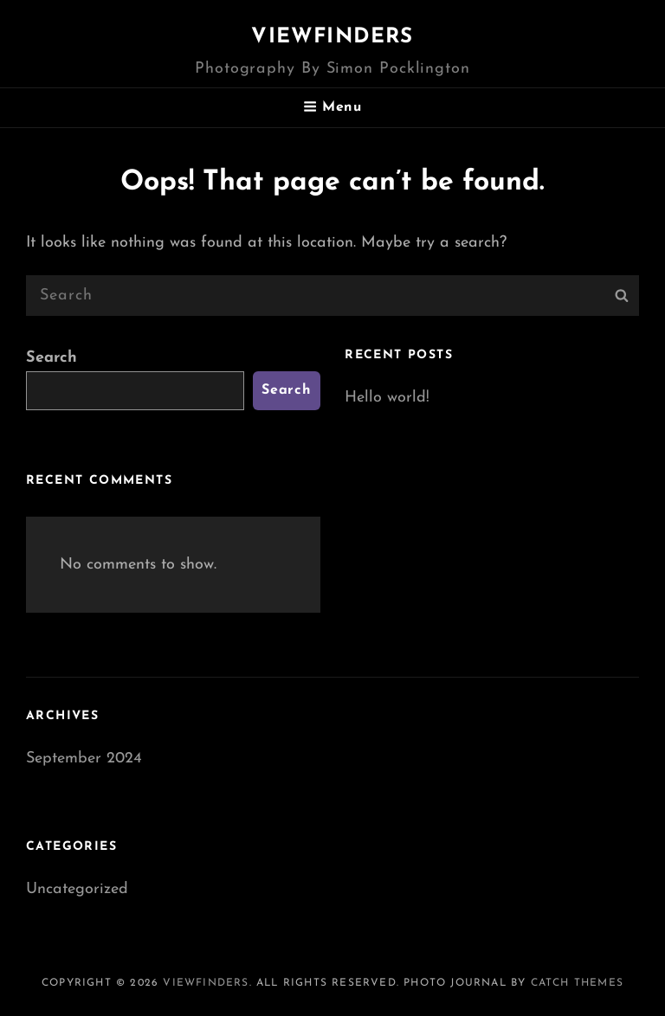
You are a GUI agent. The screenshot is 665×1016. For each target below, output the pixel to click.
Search (51, 358)
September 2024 (84, 758)
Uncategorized (77, 889)
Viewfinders (332, 37)
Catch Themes (577, 983)
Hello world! (387, 397)
